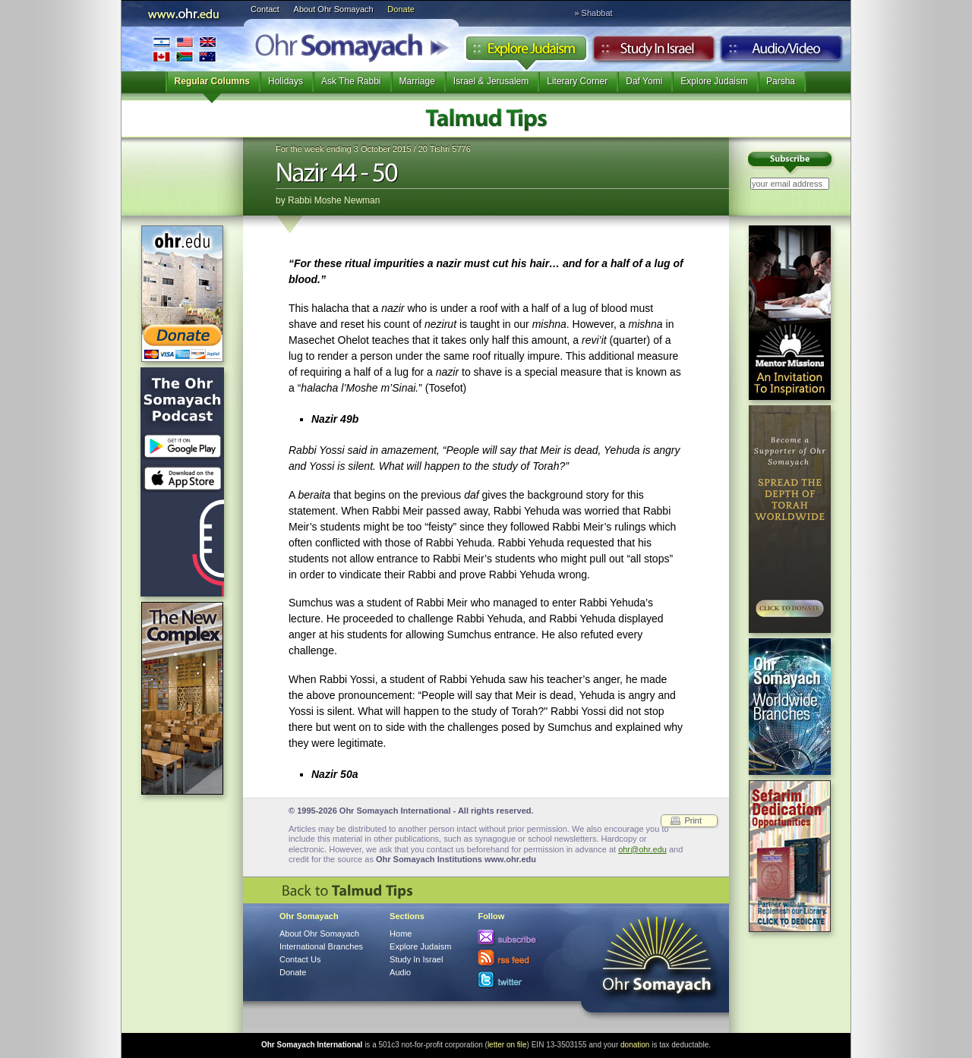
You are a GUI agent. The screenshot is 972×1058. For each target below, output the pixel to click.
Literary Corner (577, 81)
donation (634, 1045)
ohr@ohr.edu (642, 849)
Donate (400, 9)
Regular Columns (212, 81)
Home (401, 933)
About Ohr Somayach (334, 9)
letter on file (507, 1045)
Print (693, 820)
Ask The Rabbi (351, 81)
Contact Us (299, 959)
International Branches (184, 49)
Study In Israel (416, 959)
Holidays (285, 81)
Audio (782, 52)
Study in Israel (654, 52)
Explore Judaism (526, 52)
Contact (265, 9)
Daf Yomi (644, 81)
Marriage (417, 81)
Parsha (780, 81)
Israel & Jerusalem (491, 81)
